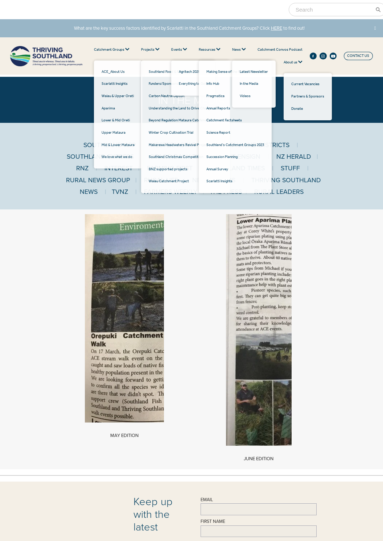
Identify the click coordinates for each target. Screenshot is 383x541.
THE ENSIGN (242, 156)
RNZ (82, 167)
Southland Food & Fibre (258, 399)
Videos (91, 480)
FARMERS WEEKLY (173, 191)
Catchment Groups (111, 49)
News (239, 49)
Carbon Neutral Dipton (257, 409)
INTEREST (118, 167)
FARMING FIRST (170, 167)
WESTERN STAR (173, 144)
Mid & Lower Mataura (179, 420)
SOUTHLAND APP (109, 144)
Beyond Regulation (254, 425)
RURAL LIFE (161, 179)
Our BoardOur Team (94, 443)
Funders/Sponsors (253, 404)
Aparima (169, 404)
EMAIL (207, 268)
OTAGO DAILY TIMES (180, 156)
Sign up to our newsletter (232, 334)
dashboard (51, 526)
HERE (276, 28)
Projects (150, 49)
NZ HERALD (293, 156)
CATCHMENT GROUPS (186, 384)
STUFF (290, 167)
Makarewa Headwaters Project (263, 436)
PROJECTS (250, 384)
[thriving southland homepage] (46, 56)
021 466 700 (96, 410)
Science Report (175, 460)
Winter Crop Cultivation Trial (261, 431)
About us (293, 62)
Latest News (96, 470)
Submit (212, 349)
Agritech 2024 (250, 393)
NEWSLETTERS (213, 179)
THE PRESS (226, 191)
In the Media (96, 475)
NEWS (92, 460)
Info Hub (169, 466)
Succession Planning (178, 476)
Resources (210, 49)
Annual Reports (174, 455)
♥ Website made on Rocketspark (89, 526)
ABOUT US (97, 430)
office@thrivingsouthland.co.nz (109, 416)
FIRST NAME (213, 290)
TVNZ (120, 191)
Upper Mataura (174, 415)
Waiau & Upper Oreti (179, 399)
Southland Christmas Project (261, 441)
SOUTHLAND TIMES (236, 167)
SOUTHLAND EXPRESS (100, 156)
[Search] (333, 9)
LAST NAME (212, 311)
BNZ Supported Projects (258, 447)
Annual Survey (174, 450)
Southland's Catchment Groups (187, 471)
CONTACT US (358, 56)
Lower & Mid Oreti (177, 409)
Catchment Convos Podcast (280, 49)
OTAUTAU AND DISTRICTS (250, 144)
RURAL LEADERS (279, 191)
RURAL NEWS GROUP (98, 179)
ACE (166, 393)
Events (179, 49)
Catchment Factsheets (180, 445)
